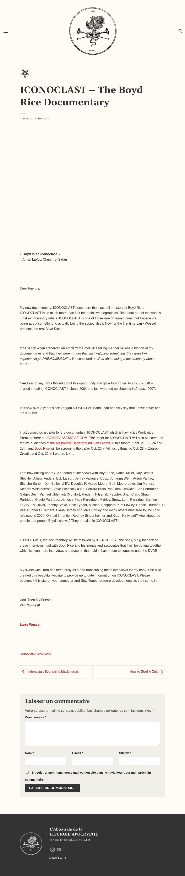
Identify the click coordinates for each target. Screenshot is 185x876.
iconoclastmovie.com (35, 653)
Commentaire (35, 717)
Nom (29, 753)
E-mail (77, 753)
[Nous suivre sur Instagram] (52, 850)
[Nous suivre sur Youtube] (59, 850)
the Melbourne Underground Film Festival (80, 443)
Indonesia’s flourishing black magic (49, 672)
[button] (5, 31)
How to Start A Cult (147, 672)
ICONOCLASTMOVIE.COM (67, 438)
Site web (125, 753)
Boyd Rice (42, 448)
